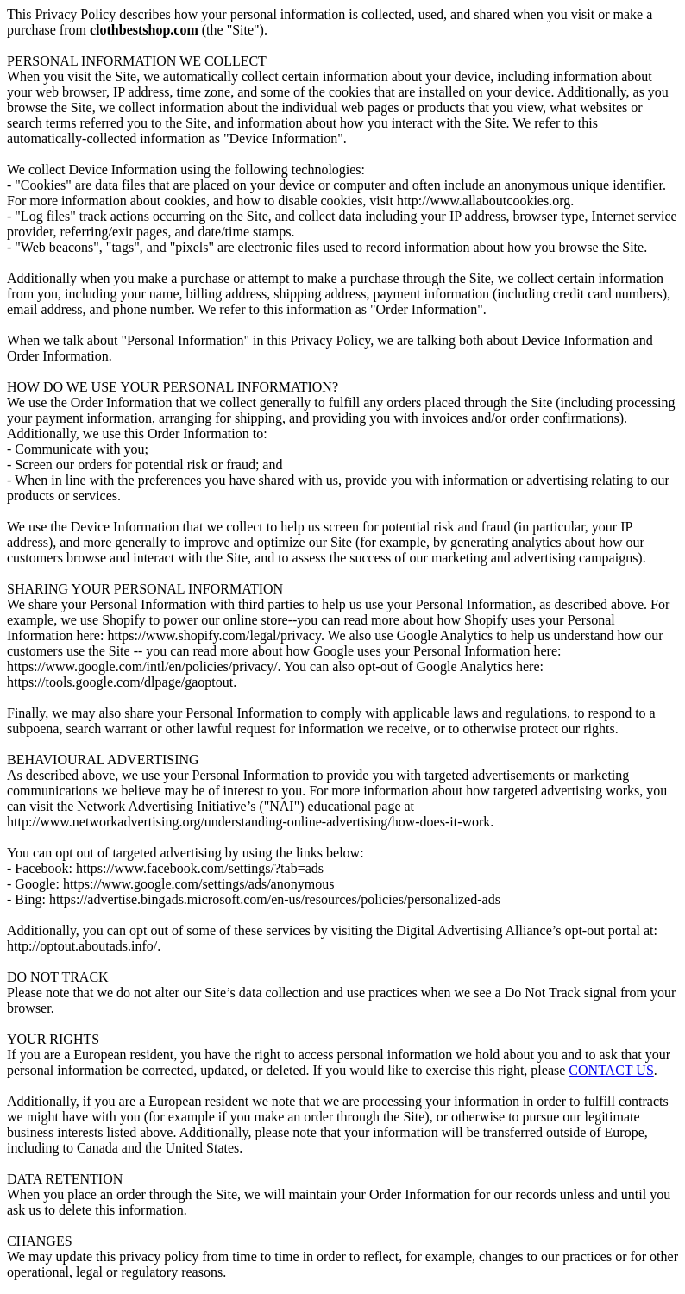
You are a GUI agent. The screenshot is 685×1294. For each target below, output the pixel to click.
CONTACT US (611, 1070)
